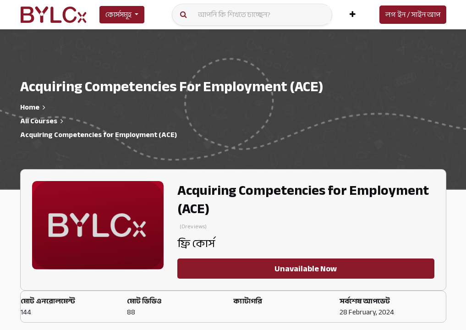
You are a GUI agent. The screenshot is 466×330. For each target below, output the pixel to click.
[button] (352, 15)
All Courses (38, 121)
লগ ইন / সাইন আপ (412, 15)
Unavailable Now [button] (305, 268)
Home (29, 107)
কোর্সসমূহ (118, 15)
